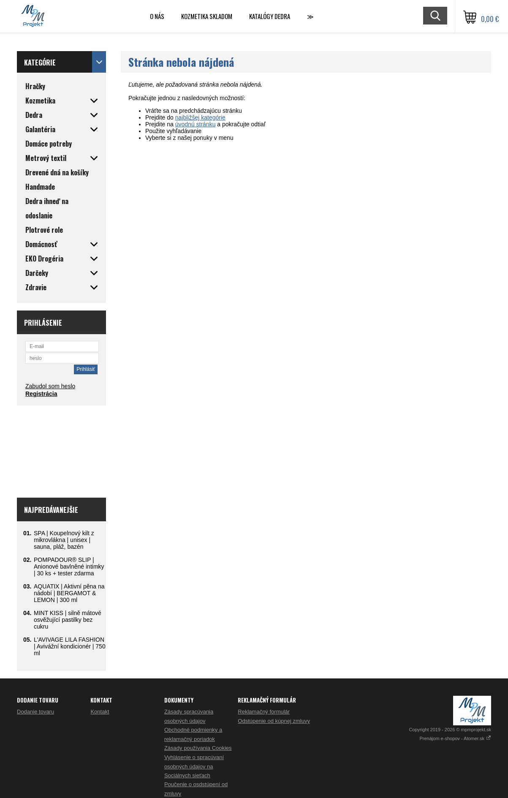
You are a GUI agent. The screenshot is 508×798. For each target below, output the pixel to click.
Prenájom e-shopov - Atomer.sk (455, 738)
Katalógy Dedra (269, 16)
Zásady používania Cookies (198, 748)
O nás (157, 16)
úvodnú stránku (195, 124)
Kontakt (99, 711)
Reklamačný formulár (264, 711)
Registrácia (41, 393)
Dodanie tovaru (35, 711)
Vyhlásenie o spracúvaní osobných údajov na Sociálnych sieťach (194, 766)
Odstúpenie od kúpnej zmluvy (274, 721)
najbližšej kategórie (200, 117)
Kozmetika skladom (206, 16)
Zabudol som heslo (50, 386)
